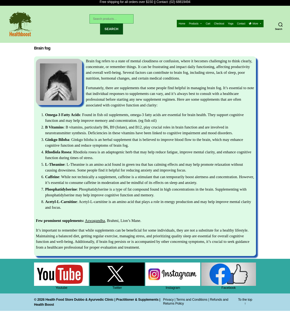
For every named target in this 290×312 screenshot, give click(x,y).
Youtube (61, 277)
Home (182, 24)
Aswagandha (95, 221)
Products (195, 24)
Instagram (172, 277)
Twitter (117, 277)
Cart (208, 24)
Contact (241, 24)
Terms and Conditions (191, 301)
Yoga (230, 24)
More (257, 24)
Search (112, 29)
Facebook (228, 277)
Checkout (219, 24)
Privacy (168, 301)
